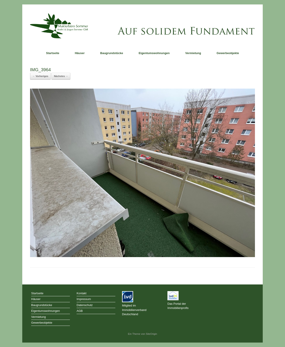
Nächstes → (61, 76)
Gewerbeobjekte (228, 53)
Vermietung (193, 53)
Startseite (52, 53)
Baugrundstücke (111, 53)
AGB (80, 311)
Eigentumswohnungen (154, 53)
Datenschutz (85, 305)
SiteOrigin (151, 334)
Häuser (80, 53)
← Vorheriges (40, 76)
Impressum (84, 299)
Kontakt (81, 293)
